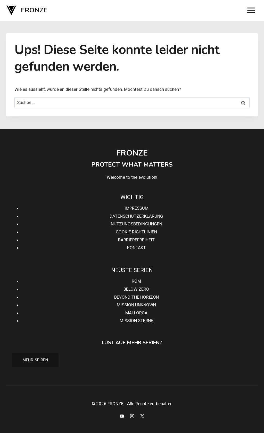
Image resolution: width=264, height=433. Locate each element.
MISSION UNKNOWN (136, 304)
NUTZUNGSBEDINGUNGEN (136, 223)
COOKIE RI (126, 231)
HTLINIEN (148, 231)
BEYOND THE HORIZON (136, 297)
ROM (136, 281)
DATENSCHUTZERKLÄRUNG (136, 216)
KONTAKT (136, 247)
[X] (142, 416)
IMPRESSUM (136, 208)
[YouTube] (122, 416)
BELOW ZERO (136, 289)
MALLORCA (136, 312)
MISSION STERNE (136, 320)
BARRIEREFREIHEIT (136, 239)
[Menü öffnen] (251, 10)
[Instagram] (132, 416)
